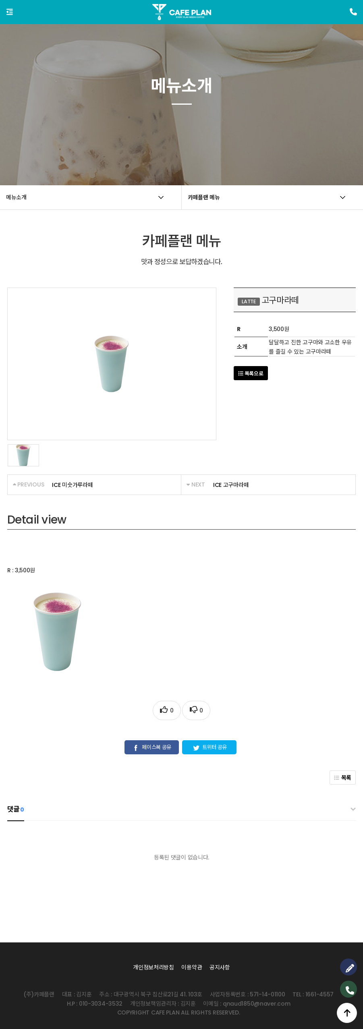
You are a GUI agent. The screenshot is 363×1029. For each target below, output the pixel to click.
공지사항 (220, 967)
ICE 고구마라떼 (231, 485)
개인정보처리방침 (153, 967)
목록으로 (250, 373)
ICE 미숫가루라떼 (72, 485)
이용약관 (191, 967)
